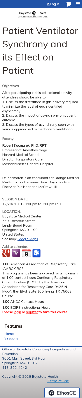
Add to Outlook (36, 253)
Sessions (11, 338)
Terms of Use (58, 381)
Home (9, 333)
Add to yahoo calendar (16, 253)
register (32, 312)
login (17, 312)
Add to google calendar (6, 253)
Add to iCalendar (26, 253)
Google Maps (27, 239)
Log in (54, 4)
